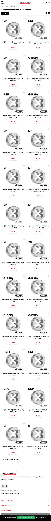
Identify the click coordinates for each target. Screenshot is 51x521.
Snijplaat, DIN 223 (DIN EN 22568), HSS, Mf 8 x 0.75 (13, 190)
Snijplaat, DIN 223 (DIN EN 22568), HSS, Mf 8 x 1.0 (38, 153)
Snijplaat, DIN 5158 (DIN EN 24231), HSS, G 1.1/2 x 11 (38, 79)
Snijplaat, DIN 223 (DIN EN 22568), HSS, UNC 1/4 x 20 (13, 411)
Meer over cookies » (41, 517)
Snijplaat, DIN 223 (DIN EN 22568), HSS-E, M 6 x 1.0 (13, 263)
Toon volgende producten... (10, 459)
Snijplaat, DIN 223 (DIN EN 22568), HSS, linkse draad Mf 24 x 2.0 (13, 227)
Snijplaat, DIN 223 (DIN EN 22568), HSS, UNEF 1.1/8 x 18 (13, 374)
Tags (7, 6)
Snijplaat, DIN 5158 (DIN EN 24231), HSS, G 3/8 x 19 (13, 337)
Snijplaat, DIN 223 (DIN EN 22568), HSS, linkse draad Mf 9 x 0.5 (38, 227)
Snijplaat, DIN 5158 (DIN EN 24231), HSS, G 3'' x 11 (13, 300)
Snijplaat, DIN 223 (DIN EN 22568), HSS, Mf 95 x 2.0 (13, 447)
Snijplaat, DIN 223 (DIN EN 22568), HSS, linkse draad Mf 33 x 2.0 (38, 190)
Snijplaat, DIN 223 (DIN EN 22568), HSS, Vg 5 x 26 (38, 263)
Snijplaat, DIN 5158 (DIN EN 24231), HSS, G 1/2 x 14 (38, 116)
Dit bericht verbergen (26, 517)
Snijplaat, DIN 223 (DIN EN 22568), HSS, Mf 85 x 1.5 (13, 153)
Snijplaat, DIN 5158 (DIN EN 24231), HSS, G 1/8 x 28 (38, 337)
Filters (5, 13)
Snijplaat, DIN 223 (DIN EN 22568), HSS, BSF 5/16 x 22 (38, 43)
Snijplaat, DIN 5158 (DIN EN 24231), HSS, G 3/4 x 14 (38, 300)
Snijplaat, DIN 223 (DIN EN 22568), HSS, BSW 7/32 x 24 (38, 411)
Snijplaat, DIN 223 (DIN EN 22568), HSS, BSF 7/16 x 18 (13, 116)
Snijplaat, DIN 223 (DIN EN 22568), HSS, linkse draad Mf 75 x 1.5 (13, 43)
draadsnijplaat (13, 6)
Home (2, 6)
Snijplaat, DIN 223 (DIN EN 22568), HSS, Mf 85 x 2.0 (13, 79)
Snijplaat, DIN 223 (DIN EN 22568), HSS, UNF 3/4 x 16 (38, 374)
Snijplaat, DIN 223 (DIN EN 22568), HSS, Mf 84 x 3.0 (38, 447)
